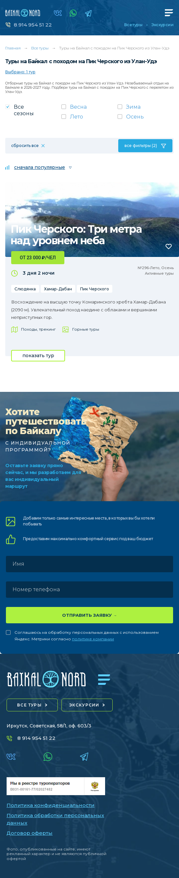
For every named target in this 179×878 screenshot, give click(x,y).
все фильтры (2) (140, 145)
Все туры (133, 25)
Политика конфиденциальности (51, 805)
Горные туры (85, 329)
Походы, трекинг (38, 329)
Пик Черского (94, 288)
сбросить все (25, 145)
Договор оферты (30, 833)
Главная (13, 48)
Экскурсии (162, 25)
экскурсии (84, 705)
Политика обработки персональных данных (55, 819)
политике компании (93, 638)
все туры (29, 705)
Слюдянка (25, 288)
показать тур (38, 355)
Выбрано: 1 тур (20, 71)
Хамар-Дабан (58, 288)
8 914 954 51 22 (33, 25)
